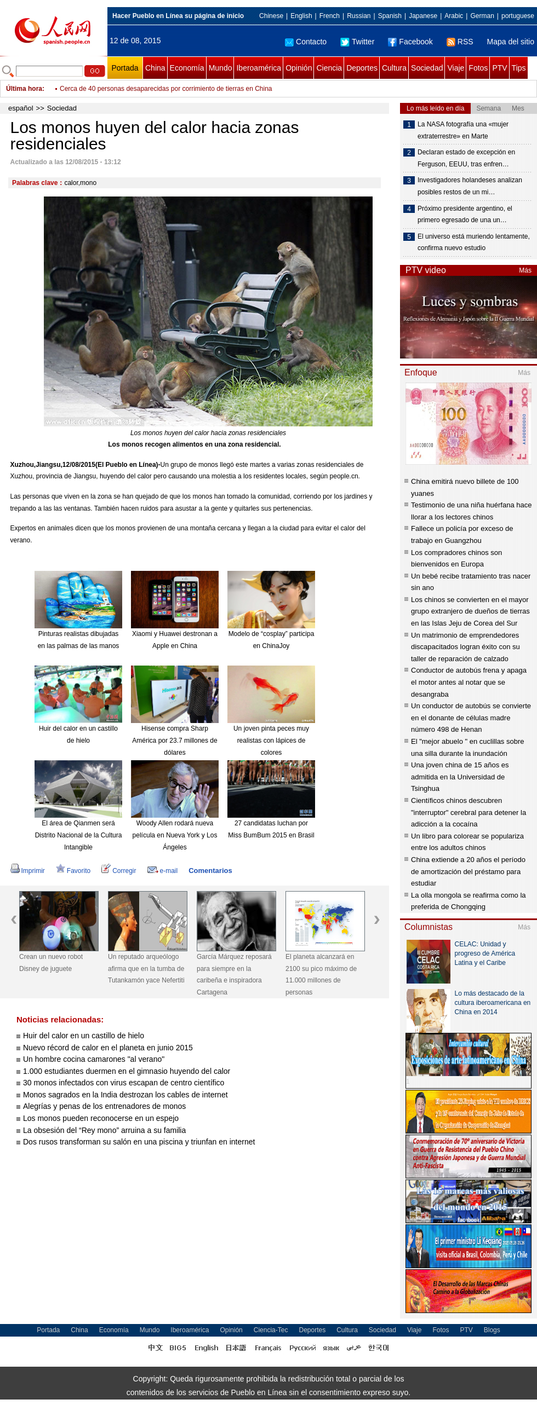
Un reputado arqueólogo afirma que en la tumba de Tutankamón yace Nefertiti (146, 968)
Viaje (455, 67)
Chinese (271, 16)
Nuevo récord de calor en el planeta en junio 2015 (108, 1047)
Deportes (362, 67)
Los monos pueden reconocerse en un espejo (101, 1118)
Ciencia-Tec (271, 1330)
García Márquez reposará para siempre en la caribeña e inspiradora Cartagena (234, 974)
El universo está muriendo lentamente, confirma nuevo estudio (474, 242)
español (20, 108)
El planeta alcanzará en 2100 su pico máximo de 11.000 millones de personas (321, 974)
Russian (358, 16)
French (329, 16)
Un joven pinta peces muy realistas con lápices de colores (271, 740)
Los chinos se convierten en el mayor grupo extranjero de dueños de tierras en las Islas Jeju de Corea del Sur (470, 611)
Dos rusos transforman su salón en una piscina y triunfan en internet (139, 1141)
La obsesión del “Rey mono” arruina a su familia (104, 1130)
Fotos (478, 67)
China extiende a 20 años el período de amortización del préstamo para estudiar (468, 871)
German (482, 16)
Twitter (357, 41)
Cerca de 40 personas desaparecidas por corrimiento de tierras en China (166, 88)
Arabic (453, 16)
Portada (124, 67)
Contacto (306, 41)
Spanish (390, 16)
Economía (187, 67)
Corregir (118, 871)
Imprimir (27, 871)
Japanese (423, 16)
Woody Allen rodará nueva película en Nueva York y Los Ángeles (175, 835)
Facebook (410, 41)
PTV (499, 67)
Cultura (394, 67)
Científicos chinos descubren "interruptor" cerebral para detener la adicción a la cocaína (468, 812)
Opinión (298, 67)
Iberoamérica (258, 67)
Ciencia (329, 67)
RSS (460, 41)
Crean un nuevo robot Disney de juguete (51, 963)
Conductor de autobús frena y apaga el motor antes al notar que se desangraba (469, 682)
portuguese (517, 16)
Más (525, 270)
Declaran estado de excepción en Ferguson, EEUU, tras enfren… (466, 158)
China (155, 67)
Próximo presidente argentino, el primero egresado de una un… (465, 214)
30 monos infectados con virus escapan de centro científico (123, 1082)
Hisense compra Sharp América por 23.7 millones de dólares (174, 740)
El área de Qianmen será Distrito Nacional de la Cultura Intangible (78, 835)
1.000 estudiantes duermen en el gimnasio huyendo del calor (126, 1071)
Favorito (73, 871)
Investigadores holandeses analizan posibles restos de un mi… (470, 186)
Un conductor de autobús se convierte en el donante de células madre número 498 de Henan (471, 717)
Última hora (24, 88)
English (301, 16)
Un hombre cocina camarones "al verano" (93, 1059)
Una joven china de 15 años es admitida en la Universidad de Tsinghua (460, 777)
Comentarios (210, 870)
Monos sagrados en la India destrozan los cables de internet (125, 1094)
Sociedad (427, 67)
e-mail (162, 871)
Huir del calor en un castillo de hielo (83, 1035)
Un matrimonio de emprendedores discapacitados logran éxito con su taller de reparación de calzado (465, 647)
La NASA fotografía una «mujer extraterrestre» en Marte (463, 130)
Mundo (220, 67)
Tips (519, 67)
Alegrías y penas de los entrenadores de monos (104, 1106)
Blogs (492, 1330)
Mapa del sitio (510, 41)
